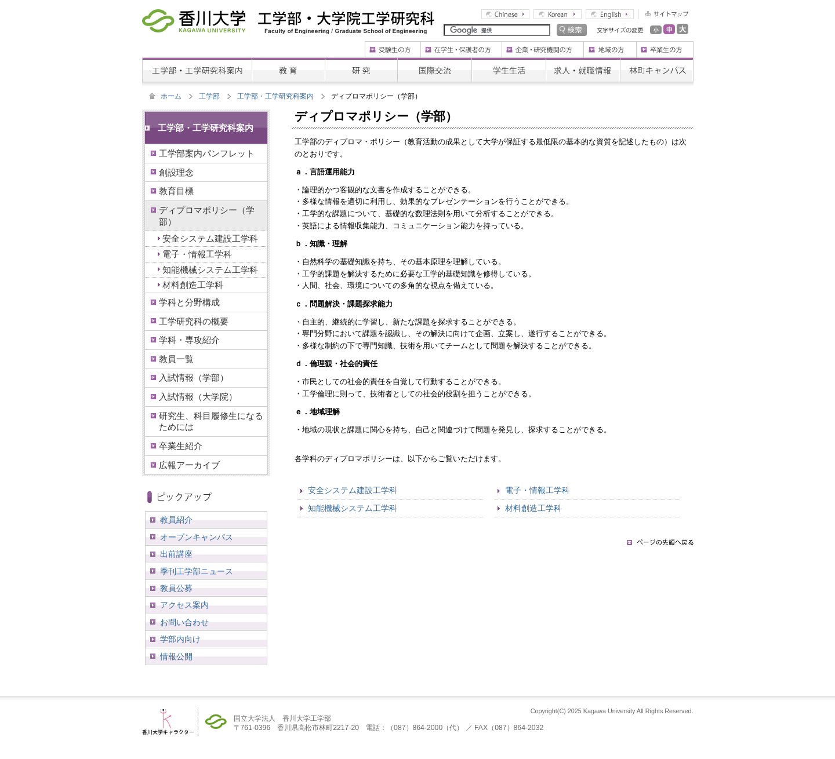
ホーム (171, 96)
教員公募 (176, 588)
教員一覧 (176, 359)
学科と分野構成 (189, 302)
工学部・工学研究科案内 (275, 96)
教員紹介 (176, 519)
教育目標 (176, 191)
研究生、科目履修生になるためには (211, 421)
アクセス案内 (184, 605)
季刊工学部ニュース (196, 571)
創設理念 (176, 172)
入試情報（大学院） (198, 397)
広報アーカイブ (189, 465)
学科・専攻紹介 (189, 340)
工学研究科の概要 (193, 321)
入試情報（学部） (193, 377)
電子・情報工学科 (537, 490)
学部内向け (180, 639)
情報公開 (176, 656)
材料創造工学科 (533, 508)
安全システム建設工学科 (352, 490)
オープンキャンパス (196, 537)
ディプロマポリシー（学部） (207, 216)
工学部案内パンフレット (207, 153)
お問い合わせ (184, 622)
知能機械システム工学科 (352, 508)
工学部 (209, 96)
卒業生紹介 (180, 446)
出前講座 (176, 554)
